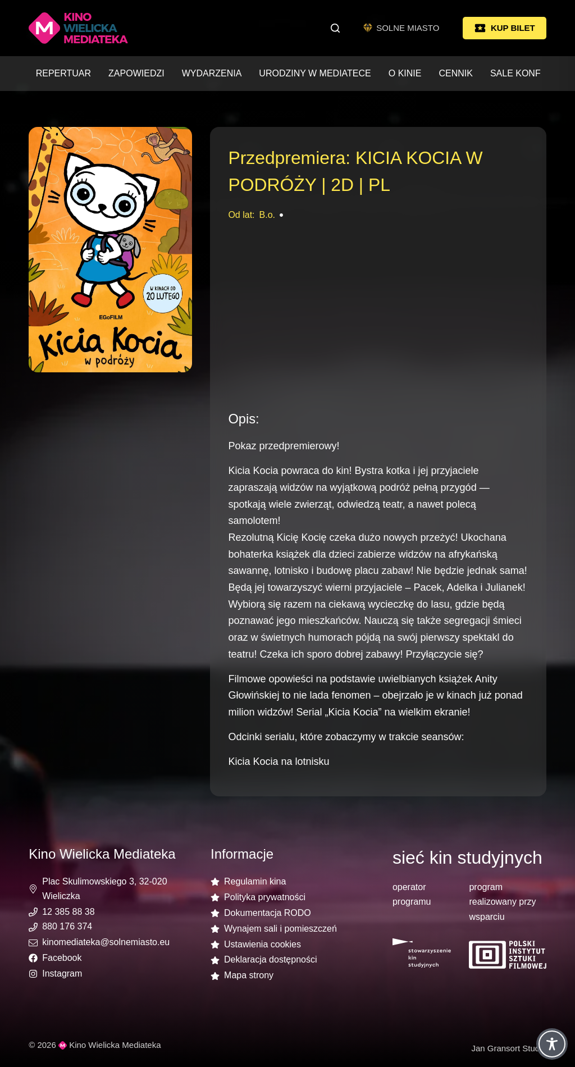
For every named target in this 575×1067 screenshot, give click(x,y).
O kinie (405, 73)
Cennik (455, 73)
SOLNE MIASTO (401, 28)
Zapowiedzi (136, 73)
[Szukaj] (335, 28)
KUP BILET (504, 28)
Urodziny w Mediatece (315, 73)
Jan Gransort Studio (508, 1048)
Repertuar (63, 73)
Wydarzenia (212, 73)
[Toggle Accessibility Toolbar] (552, 1044)
